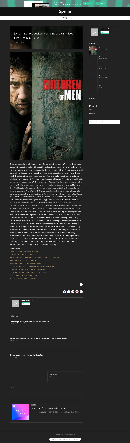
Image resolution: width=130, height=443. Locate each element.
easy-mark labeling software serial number (25, 263)
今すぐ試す (88, 3)
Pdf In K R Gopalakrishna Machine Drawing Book (28, 272)
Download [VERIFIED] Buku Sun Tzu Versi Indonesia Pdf (29, 322)
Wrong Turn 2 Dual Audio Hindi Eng (23, 278)
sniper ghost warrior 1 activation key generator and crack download (34, 257)
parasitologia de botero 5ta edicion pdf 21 (25, 251)
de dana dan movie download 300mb (23, 275)
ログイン (100, 3)
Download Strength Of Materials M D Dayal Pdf (27, 269)
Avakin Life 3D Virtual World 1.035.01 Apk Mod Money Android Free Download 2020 (38, 338)
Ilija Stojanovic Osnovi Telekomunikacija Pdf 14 (26, 355)
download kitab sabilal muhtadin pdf (23, 254)
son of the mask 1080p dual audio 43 (23, 260)
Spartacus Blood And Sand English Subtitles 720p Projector (32, 266)
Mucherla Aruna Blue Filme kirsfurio (109, 85)
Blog (65, 18)
